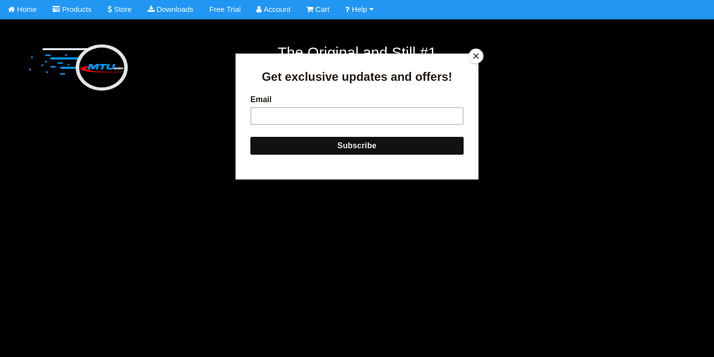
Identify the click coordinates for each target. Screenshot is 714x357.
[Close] (476, 56)
